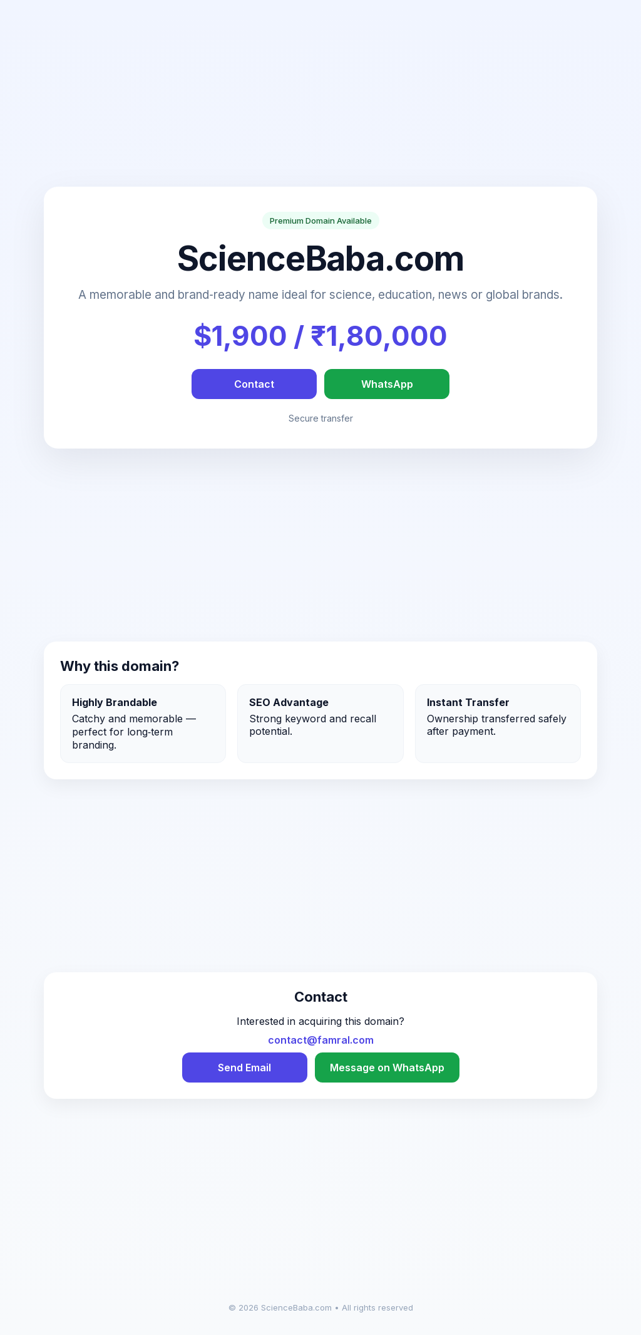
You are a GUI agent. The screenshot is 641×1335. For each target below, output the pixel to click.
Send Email (244, 1067)
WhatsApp (387, 384)
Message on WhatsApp (387, 1067)
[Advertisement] (320, 99)
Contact (254, 384)
